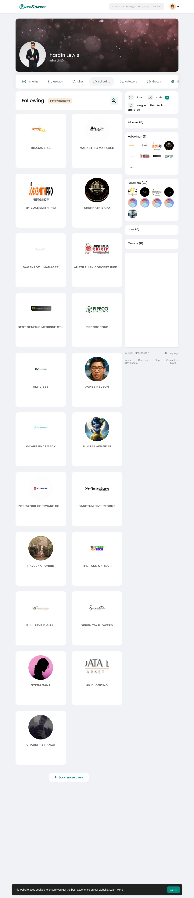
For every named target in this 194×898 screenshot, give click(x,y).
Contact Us (172, 360)
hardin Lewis (64, 55)
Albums (133, 122)
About (128, 360)
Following (134, 136)
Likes (131, 229)
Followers (134, 182)
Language (171, 353)
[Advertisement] (151, 276)
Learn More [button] (116, 889)
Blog (157, 360)
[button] (136, 6)
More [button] (174, 363)
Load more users (71, 777)
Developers (131, 363)
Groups (133, 243)
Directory (143, 360)
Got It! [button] (173, 889)
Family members (60, 100)
